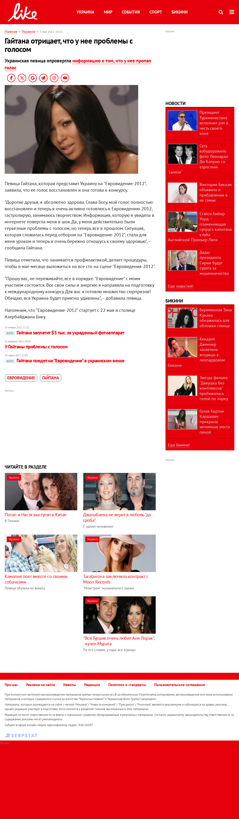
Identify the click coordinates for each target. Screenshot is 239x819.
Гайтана (50, 378)
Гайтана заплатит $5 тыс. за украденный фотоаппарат (64, 333)
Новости (175, 103)
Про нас (11, 684)
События (131, 12)
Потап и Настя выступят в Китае (36, 515)
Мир (108, 12)
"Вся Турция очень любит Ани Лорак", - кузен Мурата (119, 641)
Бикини (180, 12)
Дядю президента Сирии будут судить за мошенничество (214, 263)
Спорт (155, 12)
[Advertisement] (80, 426)
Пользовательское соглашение (179, 684)
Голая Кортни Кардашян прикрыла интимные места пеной (215, 421)
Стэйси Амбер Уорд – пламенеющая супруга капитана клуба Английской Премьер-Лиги (200, 227)
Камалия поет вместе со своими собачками (36, 579)
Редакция (92, 684)
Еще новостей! (180, 286)
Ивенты (69, 684)
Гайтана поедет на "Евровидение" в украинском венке (65, 360)
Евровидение (21, 378)
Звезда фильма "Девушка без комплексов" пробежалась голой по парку (214, 388)
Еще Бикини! (179, 445)
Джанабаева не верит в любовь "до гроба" (117, 517)
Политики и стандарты (127, 684)
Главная (11, 31)
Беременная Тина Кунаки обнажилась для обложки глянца (216, 317)
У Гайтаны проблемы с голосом (36, 346)
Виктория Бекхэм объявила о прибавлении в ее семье (216, 192)
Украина (85, 12)
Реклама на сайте (40, 684)
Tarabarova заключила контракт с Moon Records (115, 579)
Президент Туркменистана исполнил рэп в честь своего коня (214, 123)
